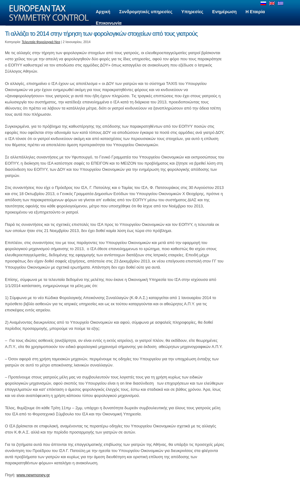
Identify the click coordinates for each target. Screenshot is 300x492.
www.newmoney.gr (33, 475)
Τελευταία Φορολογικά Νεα (41, 42)
